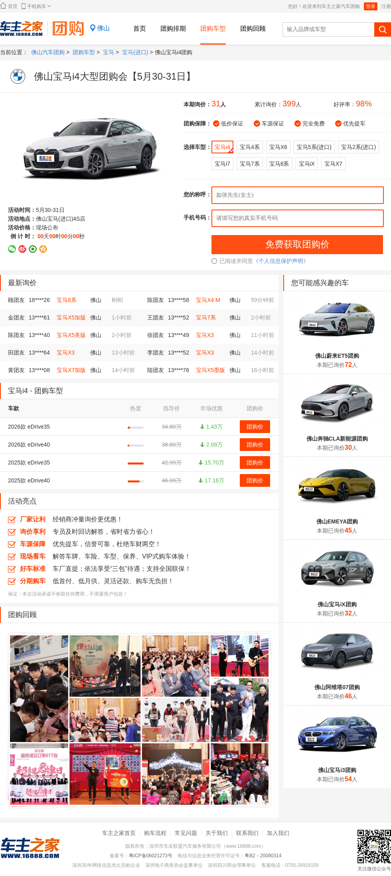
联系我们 (247, 833)
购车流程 (155, 833)
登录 (370, 6)
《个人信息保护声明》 (281, 261)
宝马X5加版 (71, 317)
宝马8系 (67, 300)
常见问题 (186, 833)
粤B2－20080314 (263, 855)
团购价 (255, 426)
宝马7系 (206, 317)
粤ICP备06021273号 (150, 855)
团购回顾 (253, 28)
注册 (386, 6)
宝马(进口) (135, 52)
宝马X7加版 (71, 370)
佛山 (103, 28)
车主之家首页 (119, 833)
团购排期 (173, 28)
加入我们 (278, 833)
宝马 (108, 52)
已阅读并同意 (232, 261)
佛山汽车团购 (48, 52)
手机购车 (36, 6)
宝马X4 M (208, 300)
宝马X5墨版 (210, 370)
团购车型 (213, 28)
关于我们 (216, 833)
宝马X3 (205, 335)
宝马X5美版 (71, 335)
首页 (9, 5)
